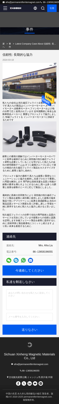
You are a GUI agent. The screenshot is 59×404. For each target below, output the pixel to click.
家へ (4, 45)
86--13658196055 (29, 370)
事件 (10, 45)
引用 (52, 8)
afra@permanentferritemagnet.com (21, 2)
